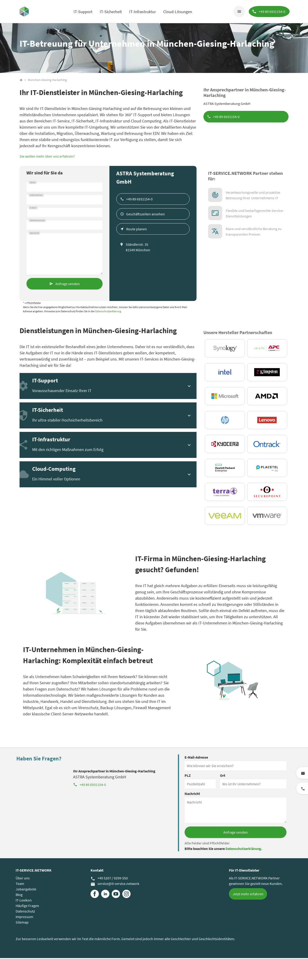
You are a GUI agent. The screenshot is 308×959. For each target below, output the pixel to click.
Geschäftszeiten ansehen (145, 215)
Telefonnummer (37, 221)
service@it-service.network (115, 884)
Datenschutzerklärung (108, 312)
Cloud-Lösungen (177, 11)
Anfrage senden (67, 284)
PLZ (188, 776)
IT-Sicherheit (111, 11)
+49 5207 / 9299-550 (109, 879)
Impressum (24, 917)
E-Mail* (33, 208)
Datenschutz (25, 912)
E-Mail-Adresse (196, 758)
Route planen (136, 230)
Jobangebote (26, 890)
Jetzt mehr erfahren (248, 895)
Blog (19, 895)
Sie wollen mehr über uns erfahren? (47, 157)
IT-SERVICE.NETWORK (33, 871)
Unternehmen (36, 196)
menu (239, 11)
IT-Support (82, 11)
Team (20, 884)
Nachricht (34, 234)
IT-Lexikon (24, 901)
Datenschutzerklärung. (243, 849)
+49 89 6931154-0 (226, 117)
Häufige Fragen (27, 906)
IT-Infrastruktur (142, 11)
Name (32, 183)
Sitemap (22, 923)
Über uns (23, 879)
